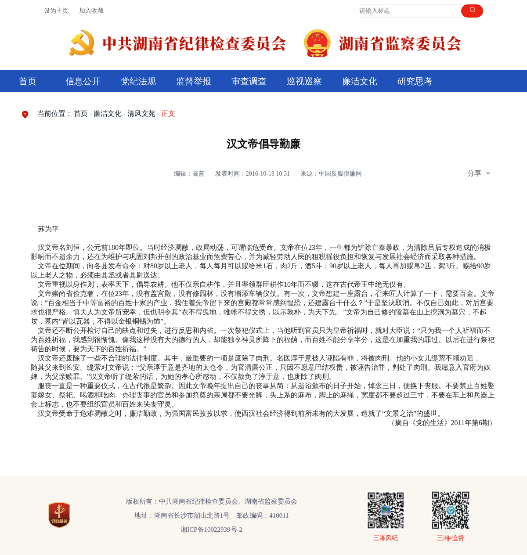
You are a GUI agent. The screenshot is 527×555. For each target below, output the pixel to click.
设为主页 (56, 10)
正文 (168, 113)
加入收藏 (91, 10)
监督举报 (193, 81)
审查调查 (249, 81)
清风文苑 (141, 113)
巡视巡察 (304, 81)
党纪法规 (138, 81)
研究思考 (415, 81)
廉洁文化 (359, 81)
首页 (27, 81)
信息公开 (83, 81)
